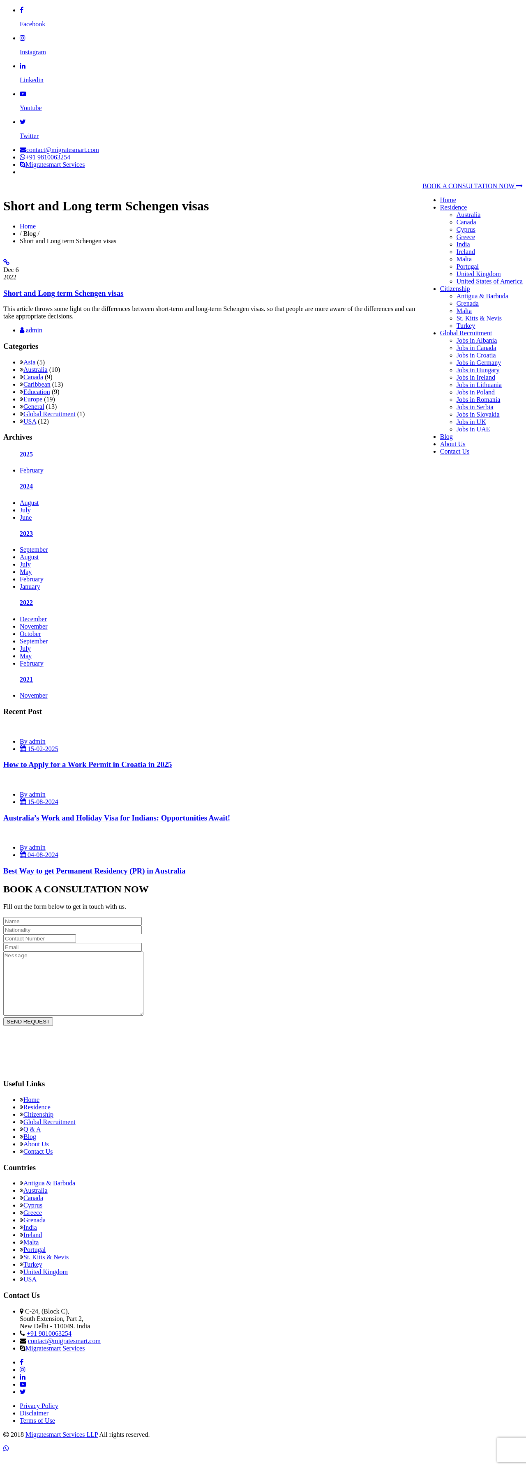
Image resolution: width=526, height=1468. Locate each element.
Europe (32, 399)
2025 (26, 454)
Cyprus (466, 229)
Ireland (466, 251)
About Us (453, 443)
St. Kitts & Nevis (479, 318)
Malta (464, 259)
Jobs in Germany (479, 362)
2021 (26, 679)
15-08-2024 (39, 801)
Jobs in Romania (479, 399)
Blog (446, 436)
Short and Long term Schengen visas (63, 293)
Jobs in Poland (476, 392)
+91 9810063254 (45, 157)
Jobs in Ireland (476, 377)
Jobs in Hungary (478, 369)
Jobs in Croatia (476, 355)
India (463, 244)
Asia (29, 362)
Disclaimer (34, 1425)
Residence (453, 207)
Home (448, 199)
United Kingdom (479, 273)
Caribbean (37, 384)
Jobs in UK (471, 421)
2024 (26, 486)
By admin (33, 741)
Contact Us (455, 451)
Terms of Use (37, 1432)
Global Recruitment (466, 333)
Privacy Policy (39, 1418)
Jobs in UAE (473, 429)
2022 (26, 602)
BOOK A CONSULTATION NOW (472, 185)
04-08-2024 (39, 854)
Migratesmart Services (52, 164)
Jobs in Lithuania (479, 384)
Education (36, 391)
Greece (466, 236)
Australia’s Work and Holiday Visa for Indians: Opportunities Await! (116, 818)
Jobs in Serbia (475, 406)
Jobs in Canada (476, 347)
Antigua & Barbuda (482, 296)
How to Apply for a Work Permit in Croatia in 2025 (87, 764)
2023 (26, 533)
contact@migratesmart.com (59, 149)
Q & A (32, 1141)
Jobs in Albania (477, 340)
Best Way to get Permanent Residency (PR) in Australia (94, 871)
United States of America (490, 281)
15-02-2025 (39, 748)
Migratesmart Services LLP (61, 1446)
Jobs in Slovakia (478, 414)
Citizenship (455, 288)
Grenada (468, 303)
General (33, 406)
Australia (469, 214)
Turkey (466, 325)
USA (29, 421)
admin (31, 330)
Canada (466, 222)
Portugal (468, 266)
